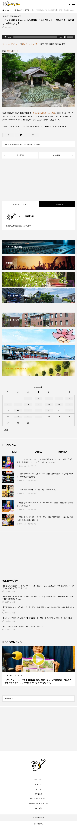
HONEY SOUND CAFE (15, 144)
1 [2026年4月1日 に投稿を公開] (28, 398)
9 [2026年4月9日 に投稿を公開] (38, 404)
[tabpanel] (38, 666)
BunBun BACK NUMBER (38, 804)
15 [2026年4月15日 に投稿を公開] (28, 410)
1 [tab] (36, 670)
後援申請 (38, 808)
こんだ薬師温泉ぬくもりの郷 (44, 113)
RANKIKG (38, 794)
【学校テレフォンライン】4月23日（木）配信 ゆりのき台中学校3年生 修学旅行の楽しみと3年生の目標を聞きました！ (38, 598)
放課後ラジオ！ (33, 524)
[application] (38, 37)
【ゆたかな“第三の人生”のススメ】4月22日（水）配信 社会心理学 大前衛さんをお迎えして (37, 618)
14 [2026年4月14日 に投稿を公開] (18, 410)
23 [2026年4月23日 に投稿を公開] (39, 417)
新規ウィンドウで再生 (30, 44)
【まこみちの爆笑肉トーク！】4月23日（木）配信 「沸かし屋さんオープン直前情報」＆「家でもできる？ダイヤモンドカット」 (38, 587)
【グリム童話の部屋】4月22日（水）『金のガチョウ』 (23, 626)
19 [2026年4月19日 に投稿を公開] (69, 410)
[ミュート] (65, 37)
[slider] (35, 37)
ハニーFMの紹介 (38, 818)
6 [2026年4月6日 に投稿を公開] (7, 404)
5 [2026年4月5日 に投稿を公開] (69, 398)
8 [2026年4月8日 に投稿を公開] (28, 404)
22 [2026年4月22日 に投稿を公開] (28, 417)
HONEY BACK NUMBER (38, 799)
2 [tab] (38, 670)
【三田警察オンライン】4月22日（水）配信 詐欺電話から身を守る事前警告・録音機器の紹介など (38, 608)
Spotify (9, 51)
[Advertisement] (38, 180)
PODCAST (38, 780)
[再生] (5, 37)
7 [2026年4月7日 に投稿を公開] (17, 404)
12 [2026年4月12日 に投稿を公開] (69, 404)
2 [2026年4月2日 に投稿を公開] (38, 398)
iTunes (15, 51)
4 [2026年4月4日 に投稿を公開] (59, 398)
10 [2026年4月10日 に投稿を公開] (49, 404)
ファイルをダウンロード (11, 44)
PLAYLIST (38, 784)
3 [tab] (41, 670)
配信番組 (37, 144)
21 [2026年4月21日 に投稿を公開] (18, 417)
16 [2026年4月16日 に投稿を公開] (39, 410)
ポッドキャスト (29, 144)
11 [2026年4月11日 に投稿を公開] (59, 404)
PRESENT (38, 789)
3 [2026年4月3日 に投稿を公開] (48, 398)
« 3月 (6, 430)
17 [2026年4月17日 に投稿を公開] (49, 410)
